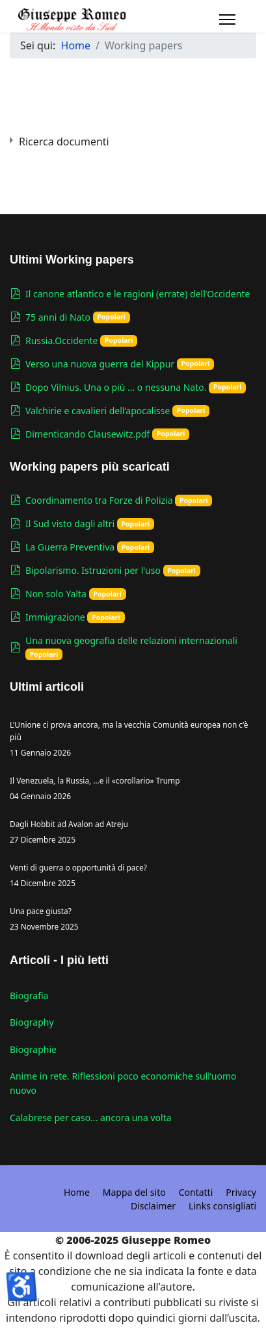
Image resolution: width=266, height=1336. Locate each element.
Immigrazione (55, 617)
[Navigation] (227, 19)
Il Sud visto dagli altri (69, 523)
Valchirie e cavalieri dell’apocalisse (97, 410)
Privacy (241, 1192)
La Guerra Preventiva (69, 547)
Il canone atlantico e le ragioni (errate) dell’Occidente (137, 294)
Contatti (196, 1192)
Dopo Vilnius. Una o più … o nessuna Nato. (115, 387)
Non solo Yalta (55, 594)
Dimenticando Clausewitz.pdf (87, 434)
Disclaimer (153, 1206)
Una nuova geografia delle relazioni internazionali (131, 640)
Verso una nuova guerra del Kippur (99, 364)
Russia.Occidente (61, 340)
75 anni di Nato (57, 317)
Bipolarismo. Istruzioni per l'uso (93, 570)
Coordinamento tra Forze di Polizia (99, 500)
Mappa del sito (134, 1192)
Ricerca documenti (64, 141)
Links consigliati (222, 1206)
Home (77, 1192)
